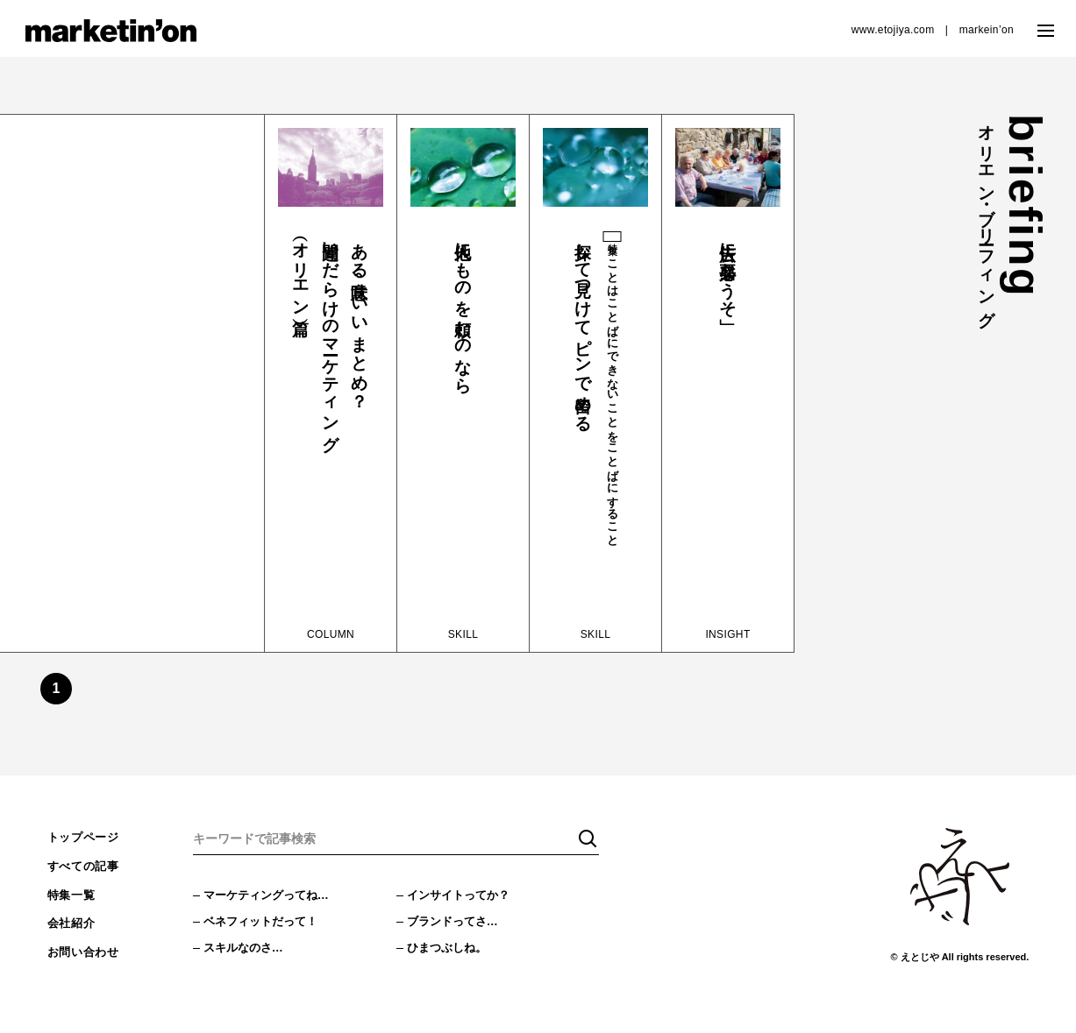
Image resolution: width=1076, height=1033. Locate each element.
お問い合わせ (86, 960)
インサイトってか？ (462, 896)
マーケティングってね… (270, 896)
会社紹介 (73, 930)
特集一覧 (73, 900)
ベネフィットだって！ (264, 924)
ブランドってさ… (456, 924)
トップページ (86, 838)
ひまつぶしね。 (450, 952)
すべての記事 (86, 869)
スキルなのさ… (246, 952)
